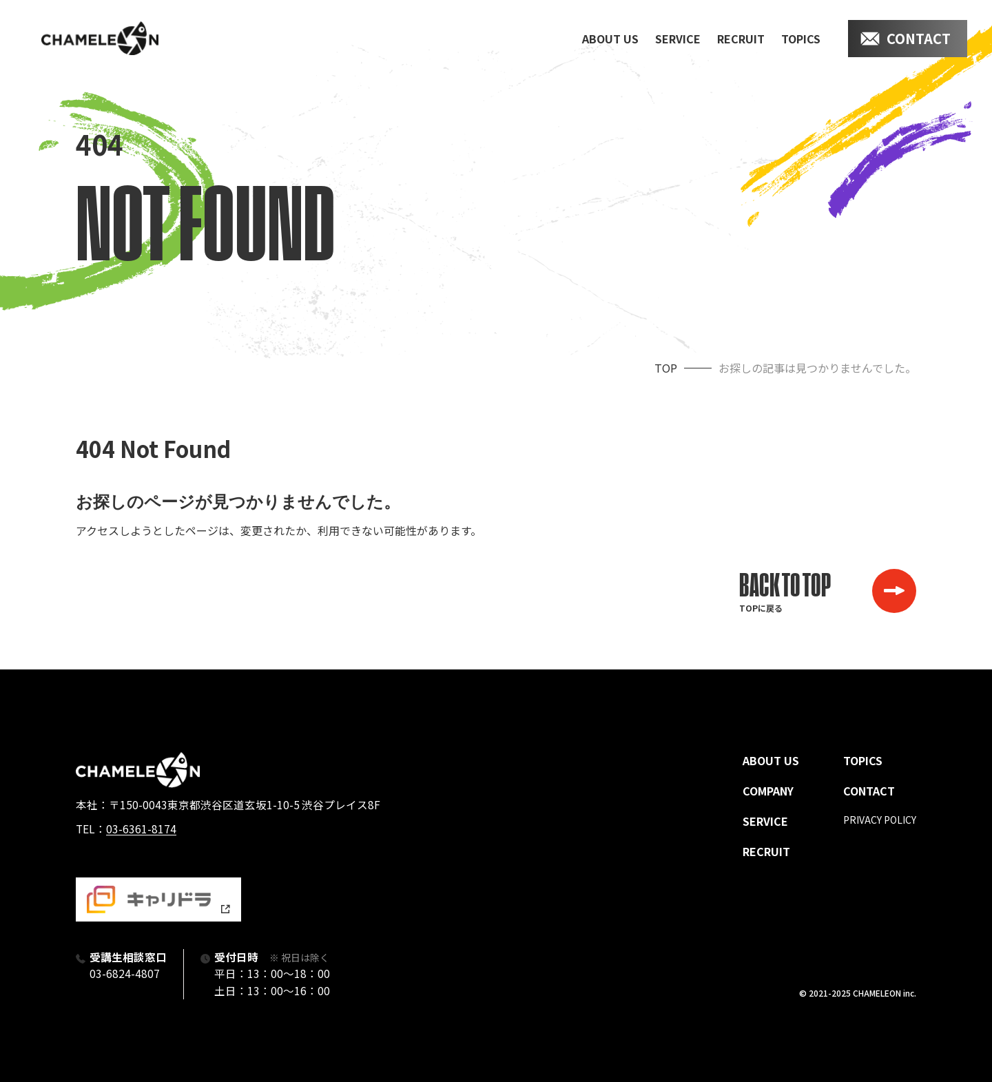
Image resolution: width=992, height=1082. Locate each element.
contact (919, 38)
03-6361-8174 (141, 828)
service (678, 38)
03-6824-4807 (125, 973)
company (768, 790)
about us (610, 38)
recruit (741, 38)
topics (800, 38)
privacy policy (879, 819)
